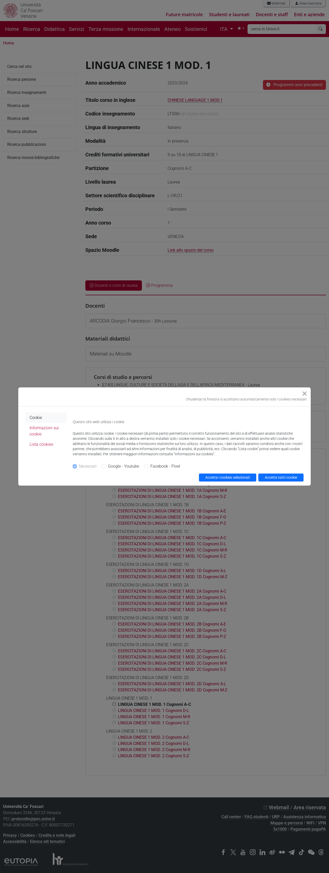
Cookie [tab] (36, 417)
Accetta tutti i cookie (281, 477)
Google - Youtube (123, 466)
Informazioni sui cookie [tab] (44, 430)
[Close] (304, 393)
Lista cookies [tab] (41, 444)
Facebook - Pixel (165, 466)
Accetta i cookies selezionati (227, 477)
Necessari (88, 466)
